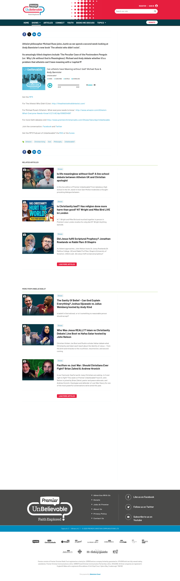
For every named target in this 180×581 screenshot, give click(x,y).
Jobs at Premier (101, 504)
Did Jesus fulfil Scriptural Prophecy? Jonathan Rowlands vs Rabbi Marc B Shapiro (84, 240)
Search (155, 11)
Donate (97, 500)
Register (142, 6)
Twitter (59, 126)
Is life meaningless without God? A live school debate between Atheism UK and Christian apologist (83, 177)
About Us (98, 509)
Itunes (72, 133)
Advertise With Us (102, 495)
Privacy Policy (100, 514)
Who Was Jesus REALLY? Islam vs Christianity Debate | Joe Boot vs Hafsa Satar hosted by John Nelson (83, 333)
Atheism (29, 142)
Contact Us (99, 518)
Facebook (47, 126)
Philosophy (58, 142)
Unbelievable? (70, 142)
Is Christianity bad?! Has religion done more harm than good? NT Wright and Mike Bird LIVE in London (83, 209)
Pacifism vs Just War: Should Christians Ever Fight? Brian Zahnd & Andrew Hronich (82, 367)
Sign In (151, 6)
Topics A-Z (65, 529)
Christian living (40, 142)
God (49, 142)
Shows (60, 169)
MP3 (31, 97)
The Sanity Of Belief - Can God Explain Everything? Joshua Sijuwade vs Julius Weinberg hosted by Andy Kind (79, 304)
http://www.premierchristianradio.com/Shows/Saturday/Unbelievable (78, 120)
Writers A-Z (75, 529)
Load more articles (67, 264)
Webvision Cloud (95, 574)
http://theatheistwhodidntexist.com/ (68, 103)
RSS (61, 133)
